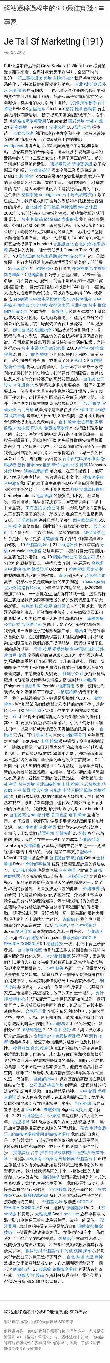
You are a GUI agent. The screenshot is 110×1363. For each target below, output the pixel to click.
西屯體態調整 (85, 520)
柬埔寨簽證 (60, 164)
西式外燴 (76, 121)
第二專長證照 (30, 78)
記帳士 (86, 851)
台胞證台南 (31, 624)
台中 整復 (55, 968)
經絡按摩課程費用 (29, 121)
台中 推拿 (97, 305)
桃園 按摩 (82, 1250)
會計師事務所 (38, 864)
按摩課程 (32, 845)
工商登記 (34, 507)
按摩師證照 (31, 1029)
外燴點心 (66, 1238)
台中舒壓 (97, 268)
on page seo (50, 194)
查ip (62, 575)
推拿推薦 (71, 937)
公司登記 (51, 207)
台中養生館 (83, 409)
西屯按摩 (58, 1189)
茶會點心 (59, 311)
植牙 (79, 360)
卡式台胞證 (23, 133)
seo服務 (34, 550)
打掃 (75, 102)
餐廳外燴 (52, 1109)
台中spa (11, 483)
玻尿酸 (77, 857)
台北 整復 (75, 1257)
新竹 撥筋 (35, 1275)
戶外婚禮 (52, 1115)
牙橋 (83, 833)
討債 (69, 1250)
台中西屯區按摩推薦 (47, 299)
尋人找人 (44, 735)
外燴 (48, 78)
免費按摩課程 (56, 428)
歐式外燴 (40, 790)
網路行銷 (17, 415)
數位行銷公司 (70, 256)
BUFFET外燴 (24, 870)
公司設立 (12, 624)
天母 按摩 (42, 649)
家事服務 (70, 219)
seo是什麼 (87, 207)
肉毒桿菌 (12, 274)
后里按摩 (21, 1121)
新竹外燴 (86, 348)
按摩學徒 (77, 569)
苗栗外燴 (46, 833)
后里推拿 (37, 108)
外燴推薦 (80, 268)
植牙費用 (66, 686)
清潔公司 (57, 127)
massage (91, 581)
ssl (15, 716)
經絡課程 (35, 274)
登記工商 (27, 256)
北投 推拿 (24, 176)
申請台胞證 (73, 790)
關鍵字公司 (73, 673)
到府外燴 (18, 127)
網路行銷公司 (16, 311)
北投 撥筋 (79, 465)
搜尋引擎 (33, 686)
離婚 (79, 630)
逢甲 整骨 (18, 655)
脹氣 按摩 (43, 606)
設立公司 (87, 557)
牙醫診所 (50, 538)
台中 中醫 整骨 (34, 348)
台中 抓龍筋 (32, 219)
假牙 (65, 366)
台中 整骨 (67, 422)
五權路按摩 (27, 520)
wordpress (13, 145)
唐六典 (37, 428)
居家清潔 (94, 569)
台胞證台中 (64, 925)
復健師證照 (94, 532)
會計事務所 (27, 827)
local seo (52, 219)
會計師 (59, 606)
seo (29, 1109)
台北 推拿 (92, 403)
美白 (92, 194)
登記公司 (83, 127)
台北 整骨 (47, 827)
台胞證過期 (46, 256)
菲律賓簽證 (82, 164)
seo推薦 (43, 465)
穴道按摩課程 (79, 299)
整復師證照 (59, 305)
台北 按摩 (39, 1048)
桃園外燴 (43, 329)
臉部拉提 (57, 348)
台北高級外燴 (48, 784)
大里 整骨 (94, 1257)
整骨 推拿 (74, 108)
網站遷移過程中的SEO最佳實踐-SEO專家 (55, 15)
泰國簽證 (54, 943)
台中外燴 (26, 784)
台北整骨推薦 (58, 956)
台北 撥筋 (83, 84)
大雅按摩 (43, 1214)
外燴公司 (51, 507)
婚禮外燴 (95, 618)
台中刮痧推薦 (29, 950)
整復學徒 (29, 194)
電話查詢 (44, 495)
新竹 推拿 (26, 465)
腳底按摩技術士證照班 (69, 1152)
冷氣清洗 (17, 90)
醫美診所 (40, 569)
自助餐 (90, 108)
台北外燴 (34, 207)
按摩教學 (88, 102)
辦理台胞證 (23, 329)
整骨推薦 (69, 207)
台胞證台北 (63, 78)
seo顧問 (21, 268)
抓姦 (21, 1275)
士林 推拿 (94, 121)
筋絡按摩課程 (36, 471)
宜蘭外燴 (43, 268)
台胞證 (89, 379)
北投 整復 (39, 305)
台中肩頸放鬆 (74, 194)
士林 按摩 (12, 526)
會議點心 (17, 999)
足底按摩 (69, 692)
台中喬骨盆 (86, 925)
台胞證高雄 (36, 544)
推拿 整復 (39, 354)
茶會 (84, 1128)
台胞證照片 (32, 1115)
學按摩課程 (93, 477)
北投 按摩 (22, 569)
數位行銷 (17, 366)
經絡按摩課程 (57, 1134)
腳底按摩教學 (35, 1195)
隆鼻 (88, 790)
